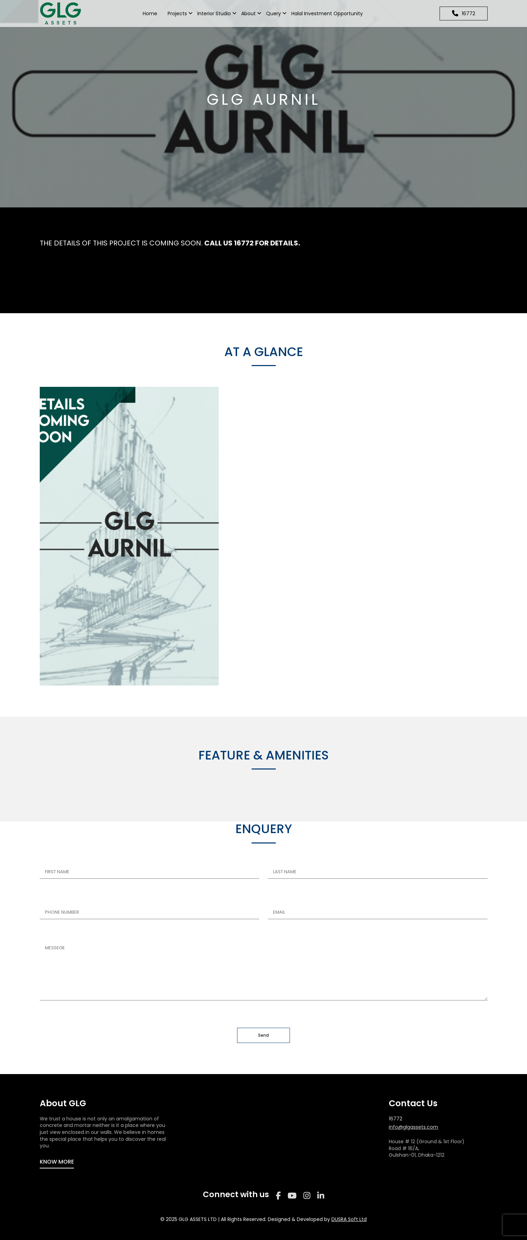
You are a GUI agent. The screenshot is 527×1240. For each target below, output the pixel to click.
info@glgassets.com (413, 1127)
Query (273, 13)
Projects (177, 13)
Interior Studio (214, 13)
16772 (395, 1119)
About (248, 13)
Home (150, 13)
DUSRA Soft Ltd (349, 1219)
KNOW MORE (57, 1162)
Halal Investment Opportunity (327, 13)
